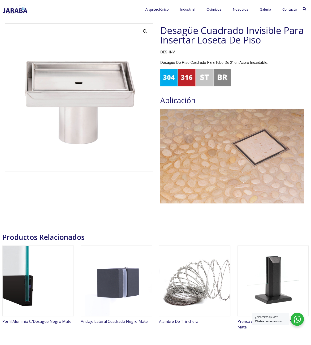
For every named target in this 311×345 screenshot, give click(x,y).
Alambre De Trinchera (178, 321)
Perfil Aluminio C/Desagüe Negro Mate (36, 321)
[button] (145, 31)
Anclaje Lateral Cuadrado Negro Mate (114, 321)
